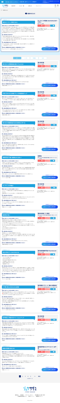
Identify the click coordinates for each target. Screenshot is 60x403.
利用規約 (22, 395)
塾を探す (13, 6)
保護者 (34, 58)
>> (35, 376)
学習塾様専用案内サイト (22, 396)
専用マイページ (31, 396)
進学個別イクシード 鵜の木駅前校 (47, 285)
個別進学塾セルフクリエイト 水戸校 (47, 347)
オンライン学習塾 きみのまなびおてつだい (47, 21)
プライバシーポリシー (29, 395)
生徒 (43, 58)
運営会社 (16, 395)
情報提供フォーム (39, 396)
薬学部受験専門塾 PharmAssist (47, 251)
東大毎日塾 (41, 62)
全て (17, 58)
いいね (25, 58)
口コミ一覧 (21, 6)
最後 (39, 376)
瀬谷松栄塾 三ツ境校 (44, 213)
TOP (1, 10)
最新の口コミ (5, 10)
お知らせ (30, 6)
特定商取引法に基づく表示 (40, 395)
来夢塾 (40, 156)
